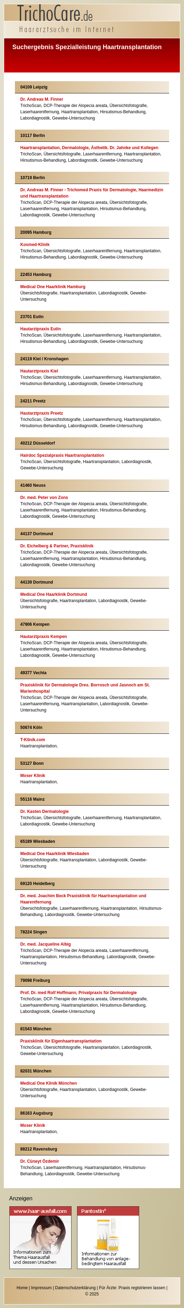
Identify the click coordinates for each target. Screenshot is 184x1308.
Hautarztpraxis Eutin (40, 328)
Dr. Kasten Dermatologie (44, 811)
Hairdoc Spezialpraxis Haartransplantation (62, 455)
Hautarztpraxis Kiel (39, 371)
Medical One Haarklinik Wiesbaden (54, 853)
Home (22, 1287)
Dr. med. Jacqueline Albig (45, 944)
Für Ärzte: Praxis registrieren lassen (132, 1287)
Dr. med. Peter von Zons (44, 497)
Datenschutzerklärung (75, 1287)
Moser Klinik (32, 775)
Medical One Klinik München (48, 1083)
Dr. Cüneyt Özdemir (39, 1161)
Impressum (41, 1287)
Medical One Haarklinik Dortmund (53, 594)
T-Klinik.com (32, 739)
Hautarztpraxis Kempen (43, 636)
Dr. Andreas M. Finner (42, 99)
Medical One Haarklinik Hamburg (52, 286)
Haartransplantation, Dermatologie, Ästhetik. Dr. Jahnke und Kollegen (89, 147)
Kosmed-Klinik (35, 244)
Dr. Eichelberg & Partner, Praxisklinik (57, 546)
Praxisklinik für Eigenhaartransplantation (61, 1041)
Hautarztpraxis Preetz (41, 413)
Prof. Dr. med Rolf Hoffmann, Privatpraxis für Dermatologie (78, 992)
